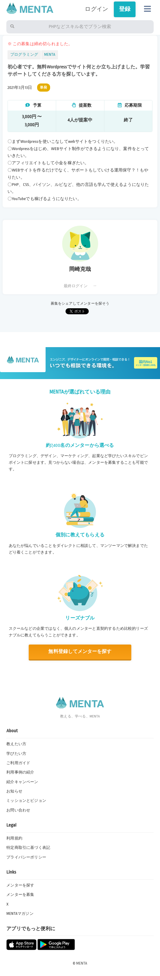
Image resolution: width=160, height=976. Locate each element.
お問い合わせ (18, 810)
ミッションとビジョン (26, 801)
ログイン (96, 9)
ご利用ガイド (18, 763)
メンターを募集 (20, 895)
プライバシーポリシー (26, 857)
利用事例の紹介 (20, 772)
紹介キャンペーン (22, 782)
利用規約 (14, 838)
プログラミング (24, 54)
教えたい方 (16, 744)
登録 (124, 9)
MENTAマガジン (20, 914)
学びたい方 (16, 754)
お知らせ (14, 791)
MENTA (49, 54)
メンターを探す (20, 885)
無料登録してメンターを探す (80, 651)
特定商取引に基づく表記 (28, 848)
